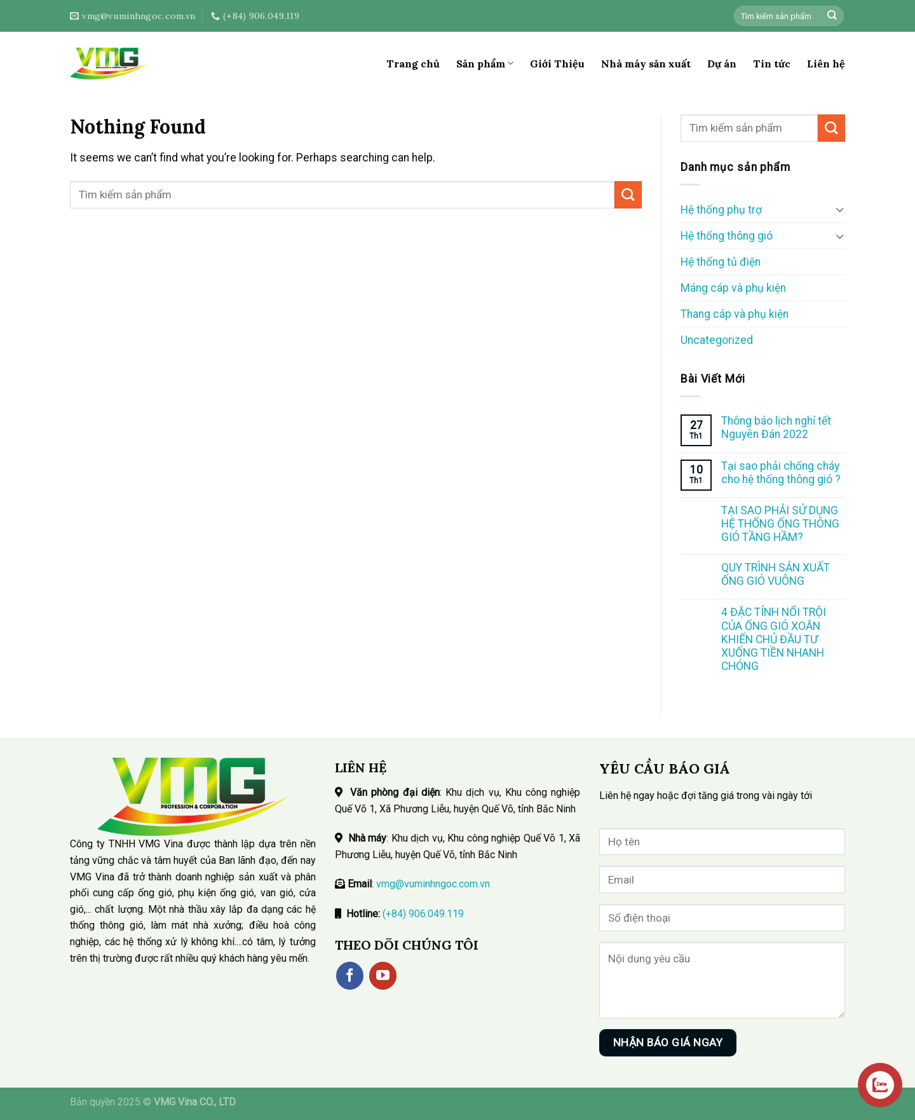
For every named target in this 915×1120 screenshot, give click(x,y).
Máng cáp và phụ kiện (733, 288)
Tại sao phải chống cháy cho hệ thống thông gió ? (781, 473)
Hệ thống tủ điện (721, 262)
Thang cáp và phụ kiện (735, 314)
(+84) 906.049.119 (423, 914)
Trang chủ (413, 63)
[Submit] (832, 16)
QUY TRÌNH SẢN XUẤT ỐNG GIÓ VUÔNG (775, 574)
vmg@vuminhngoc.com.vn (433, 884)
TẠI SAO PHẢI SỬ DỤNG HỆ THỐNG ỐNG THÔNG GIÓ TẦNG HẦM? (780, 523)
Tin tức (771, 63)
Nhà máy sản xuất (646, 63)
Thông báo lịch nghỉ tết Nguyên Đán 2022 (776, 427)
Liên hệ (826, 63)
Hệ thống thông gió (727, 235)
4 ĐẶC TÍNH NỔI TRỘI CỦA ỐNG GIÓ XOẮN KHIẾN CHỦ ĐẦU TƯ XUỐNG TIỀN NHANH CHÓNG (773, 639)
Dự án (721, 63)
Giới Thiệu (557, 63)
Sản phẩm (484, 63)
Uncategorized (717, 340)
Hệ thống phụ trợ (721, 209)
